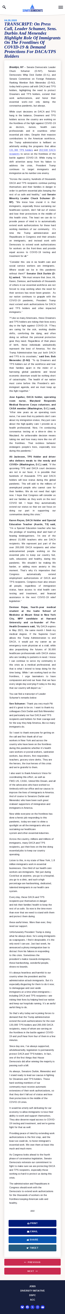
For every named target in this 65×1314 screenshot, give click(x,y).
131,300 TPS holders (21, 150)
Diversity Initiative (32, 1291)
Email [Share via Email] (32, 1231)
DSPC (32, 1295)
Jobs (32, 1286)
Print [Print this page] (32, 1223)
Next (30, 1271)
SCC (32, 1300)
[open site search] (4, 7)
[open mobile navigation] (60, 7)
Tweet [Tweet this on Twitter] (32, 1248)
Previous (34, 1262)
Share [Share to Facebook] (32, 1239)
